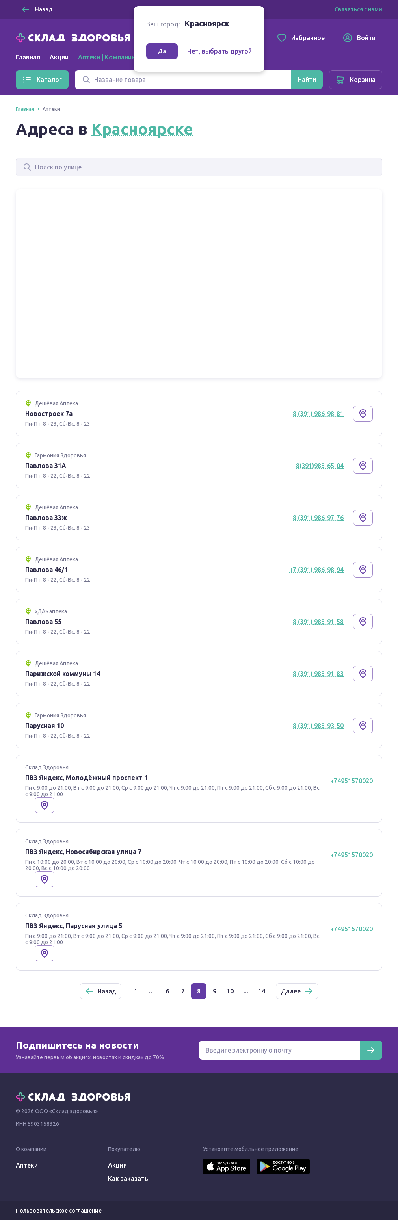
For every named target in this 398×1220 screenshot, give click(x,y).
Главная (28, 57)
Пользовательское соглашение (59, 1210)
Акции (59, 57)
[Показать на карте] (363, 414)
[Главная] (75, 37)
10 (230, 991)
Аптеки (27, 1165)
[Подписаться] (370, 1050)
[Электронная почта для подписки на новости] (279, 1050)
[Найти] (307, 79)
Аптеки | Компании (106, 57)
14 (261, 991)
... (151, 991)
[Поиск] (183, 80)
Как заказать (128, 1178)
